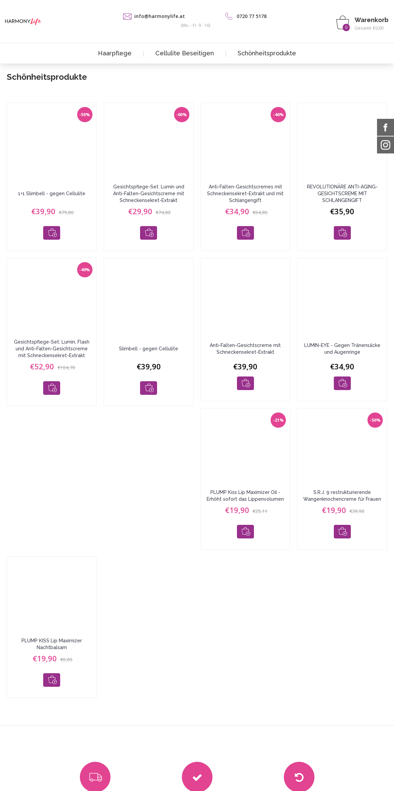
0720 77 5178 (252, 16)
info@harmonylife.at (159, 16)
